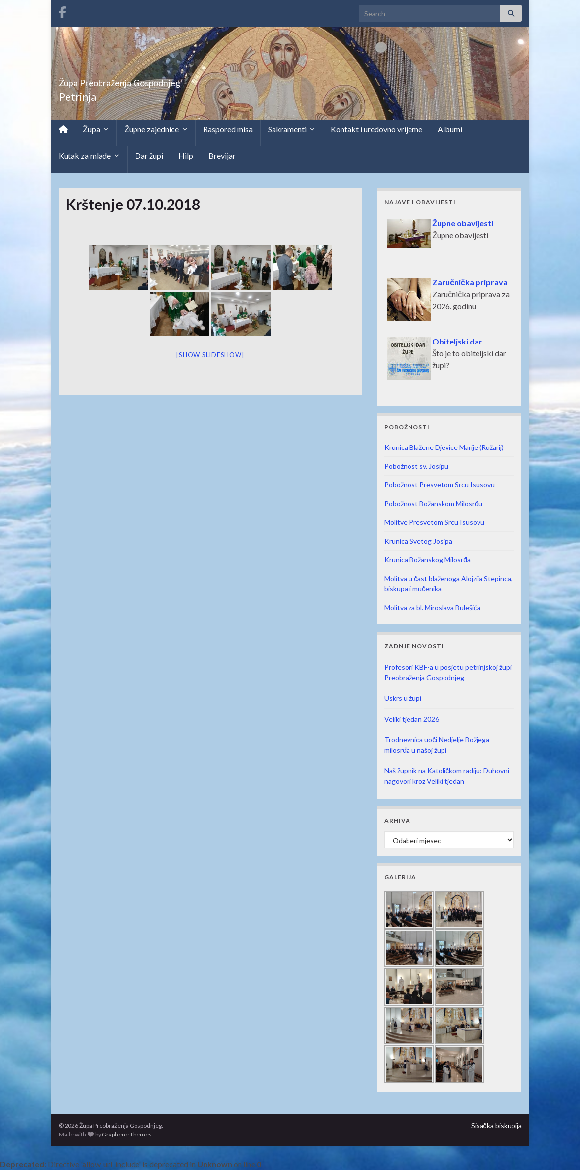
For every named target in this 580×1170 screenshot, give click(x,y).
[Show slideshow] (210, 355)
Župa (96, 129)
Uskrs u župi (402, 698)
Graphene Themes (127, 1134)
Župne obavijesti (462, 223)
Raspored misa (228, 129)
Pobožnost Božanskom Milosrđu (433, 503)
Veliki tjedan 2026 (411, 719)
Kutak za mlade (89, 156)
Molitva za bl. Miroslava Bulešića (432, 607)
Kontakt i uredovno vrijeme (376, 129)
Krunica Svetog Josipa (418, 541)
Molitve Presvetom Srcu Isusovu (434, 522)
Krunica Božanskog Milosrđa (427, 559)
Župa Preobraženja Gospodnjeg (157, 80)
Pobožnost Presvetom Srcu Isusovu (439, 485)
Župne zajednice (156, 129)
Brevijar (222, 155)
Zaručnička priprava (470, 282)
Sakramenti (291, 129)
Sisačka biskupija (496, 1125)
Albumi (450, 129)
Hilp (185, 155)
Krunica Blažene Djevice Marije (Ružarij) (444, 447)
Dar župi (149, 155)
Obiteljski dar (457, 341)
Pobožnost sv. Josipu (416, 466)
